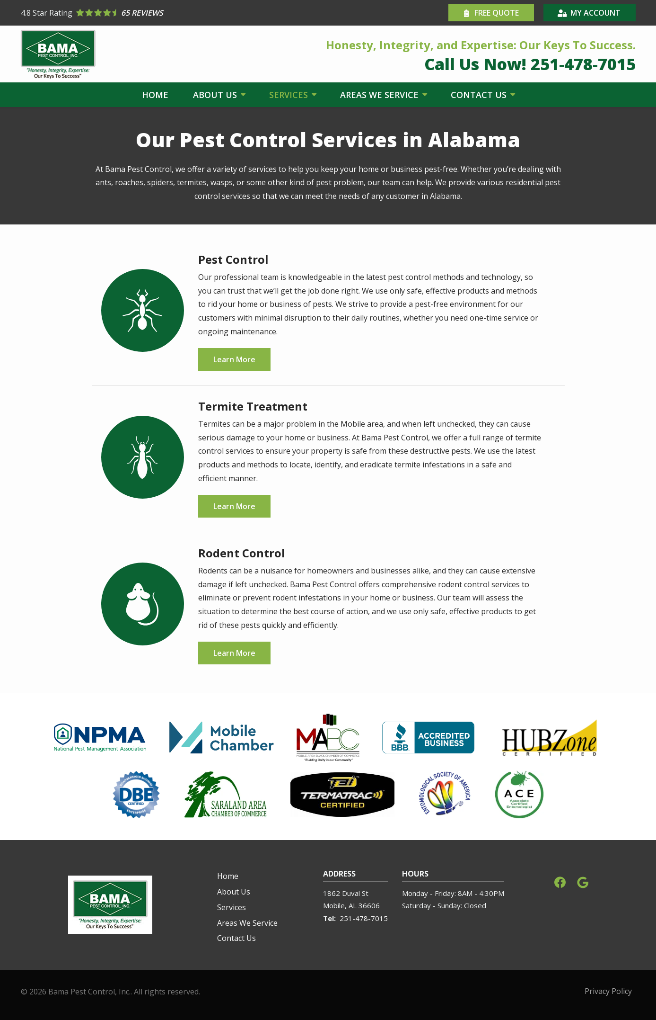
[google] (582, 881)
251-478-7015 (364, 918)
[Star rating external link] (174, 13)
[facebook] (560, 881)
